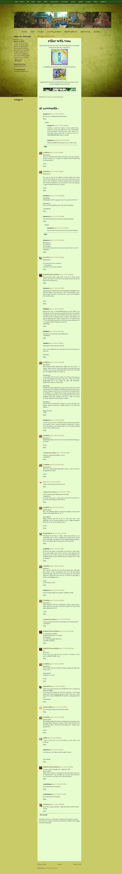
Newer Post (42, 864)
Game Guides (55, 2)
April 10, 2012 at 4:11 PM (59, 533)
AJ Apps (88, 2)
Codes (33, 2)
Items (40, 2)
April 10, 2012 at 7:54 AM (57, 288)
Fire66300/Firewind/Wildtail (51, 274)
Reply (44, 119)
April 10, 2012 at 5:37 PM (63, 619)
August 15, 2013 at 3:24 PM (61, 140)
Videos (96, 2)
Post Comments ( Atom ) (51, 868)
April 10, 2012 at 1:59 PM (63, 453)
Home (16, 2)
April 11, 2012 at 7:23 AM (66, 767)
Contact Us (103, 2)
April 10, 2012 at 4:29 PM (57, 549)
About (22, 2)
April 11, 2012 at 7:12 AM (56, 750)
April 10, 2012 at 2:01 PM (57, 464)
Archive (73, 2)
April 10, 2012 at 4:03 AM (61, 228)
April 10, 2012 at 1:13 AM (56, 114)
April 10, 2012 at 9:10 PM (58, 686)
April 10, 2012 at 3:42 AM (57, 240)
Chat (28, 2)
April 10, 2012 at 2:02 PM (53, 482)
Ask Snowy (85, 32)
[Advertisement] (61, 7)
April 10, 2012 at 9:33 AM (56, 343)
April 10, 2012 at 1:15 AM (56, 152)
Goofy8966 (46, 152)
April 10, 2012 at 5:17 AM (57, 257)
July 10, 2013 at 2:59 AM (61, 125)
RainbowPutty (47, 686)
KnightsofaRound (47, 533)
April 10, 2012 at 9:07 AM (56, 331)
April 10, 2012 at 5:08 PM (57, 600)
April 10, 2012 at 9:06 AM (56, 309)
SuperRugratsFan (47, 707)
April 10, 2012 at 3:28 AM (57, 216)
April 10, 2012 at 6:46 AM (66, 274)
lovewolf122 (46, 257)
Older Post (77, 864)
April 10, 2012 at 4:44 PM (56, 566)
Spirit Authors (71, 32)
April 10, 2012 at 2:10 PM (57, 507)
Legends (81, 2)
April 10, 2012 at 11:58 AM (57, 420)
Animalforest (46, 804)
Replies (47, 122)
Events (46, 2)
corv (44, 482)
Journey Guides (54, 32)
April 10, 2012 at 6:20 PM (66, 648)
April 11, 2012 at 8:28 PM (57, 804)
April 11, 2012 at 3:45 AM (54, 738)
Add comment (43, 815)
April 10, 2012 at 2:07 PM (63, 492)
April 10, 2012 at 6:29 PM (57, 664)
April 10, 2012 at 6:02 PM (66, 631)
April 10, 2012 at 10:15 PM (57, 717)
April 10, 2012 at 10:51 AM (57, 362)
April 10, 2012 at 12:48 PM (57, 435)
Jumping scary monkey (49, 453)
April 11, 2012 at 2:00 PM (59, 784)
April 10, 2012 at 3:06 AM (57, 195)
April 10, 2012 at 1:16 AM (56, 171)
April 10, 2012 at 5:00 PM (57, 590)
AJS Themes (65, 2)
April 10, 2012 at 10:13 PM (60, 707)
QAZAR (45, 738)
